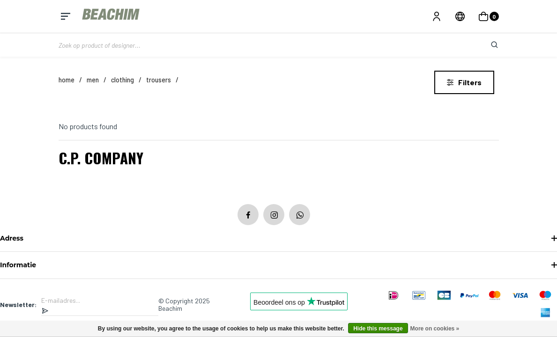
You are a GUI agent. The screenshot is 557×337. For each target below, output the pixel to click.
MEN (93, 80)
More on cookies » (435, 328)
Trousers (158, 80)
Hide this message (377, 328)
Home (66, 80)
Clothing (122, 80)
